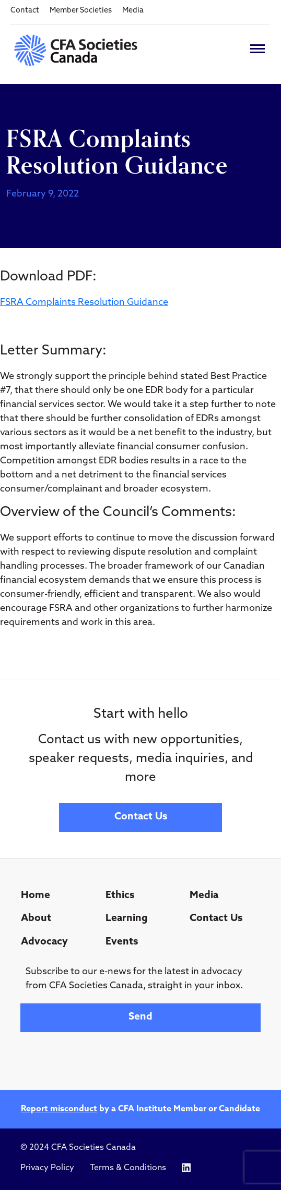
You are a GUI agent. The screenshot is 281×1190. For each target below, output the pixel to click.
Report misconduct (59, 1109)
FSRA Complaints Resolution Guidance (84, 303)
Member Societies (81, 11)
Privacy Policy (47, 1168)
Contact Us (140, 817)
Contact (24, 11)
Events (122, 942)
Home (35, 896)
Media (133, 11)
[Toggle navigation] (257, 49)
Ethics (120, 896)
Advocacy (44, 942)
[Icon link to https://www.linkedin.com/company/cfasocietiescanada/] (186, 1168)
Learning (127, 919)
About (36, 919)
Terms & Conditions (128, 1168)
